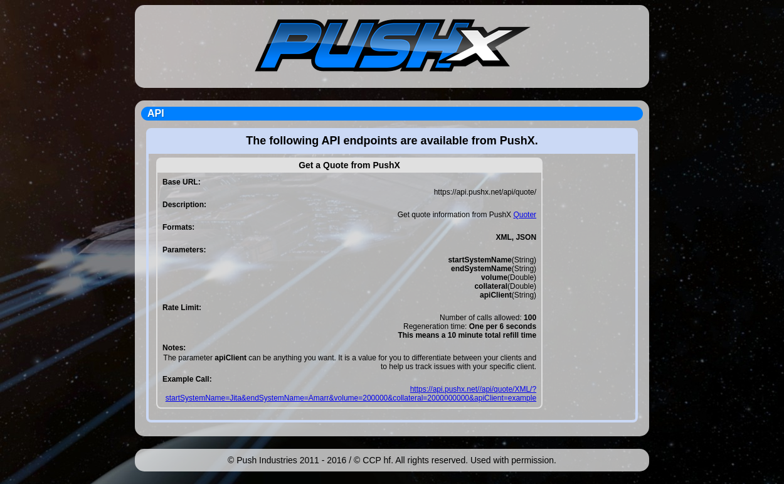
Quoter (524, 214)
